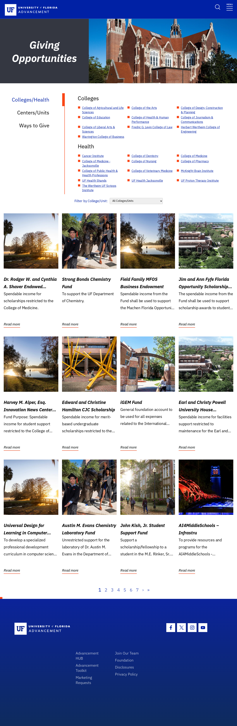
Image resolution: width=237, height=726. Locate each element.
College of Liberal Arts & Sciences (98, 129)
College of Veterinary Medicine (152, 171)
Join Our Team (127, 653)
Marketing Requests (84, 680)
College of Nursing (144, 161)
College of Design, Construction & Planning (202, 110)
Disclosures (124, 667)
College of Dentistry (145, 156)
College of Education (96, 117)
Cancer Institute (93, 156)
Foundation (124, 660)
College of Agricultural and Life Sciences (103, 110)
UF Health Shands (94, 180)
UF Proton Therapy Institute (200, 180)
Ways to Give (34, 125)
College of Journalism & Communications (197, 120)
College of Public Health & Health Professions (100, 173)
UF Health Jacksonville (147, 180)
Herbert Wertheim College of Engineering (200, 129)
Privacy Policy (126, 674)
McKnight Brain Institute (197, 171)
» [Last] (148, 590)
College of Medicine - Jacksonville (96, 163)
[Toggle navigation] (229, 7)
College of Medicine (194, 156)
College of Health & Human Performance (150, 120)
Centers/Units (33, 112)
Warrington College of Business (103, 137)
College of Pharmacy (195, 161)
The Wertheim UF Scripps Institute (99, 188)
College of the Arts (144, 108)
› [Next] (143, 590)
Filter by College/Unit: (91, 201)
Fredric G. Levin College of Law (152, 127)
